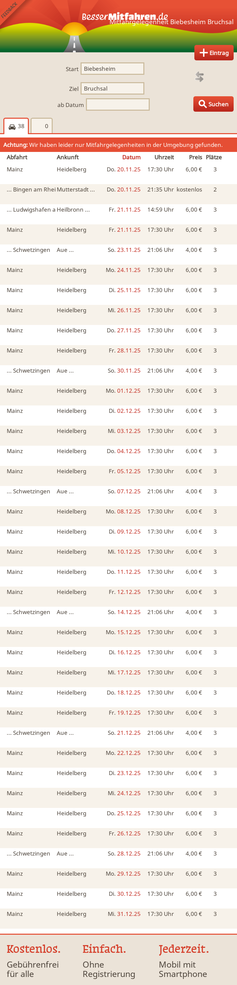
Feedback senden (16, 16)
